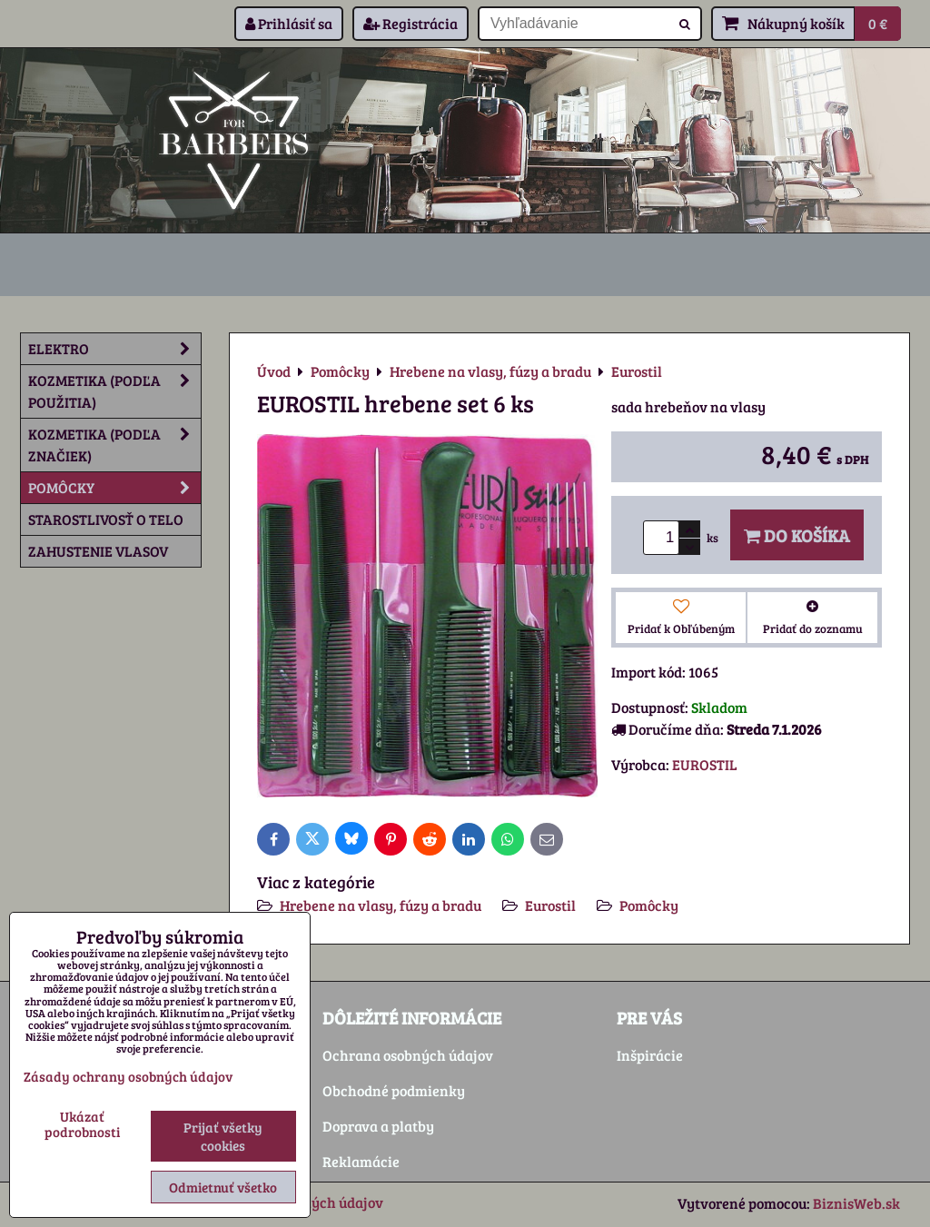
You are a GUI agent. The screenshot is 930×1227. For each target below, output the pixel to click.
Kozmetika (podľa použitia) (114, 391)
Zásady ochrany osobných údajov (128, 1076)
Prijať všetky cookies (222, 1136)
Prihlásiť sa (288, 23)
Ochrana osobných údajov (407, 1054)
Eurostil (550, 905)
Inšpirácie (650, 1054)
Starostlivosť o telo (105, 519)
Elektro (114, 348)
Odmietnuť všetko (223, 1187)
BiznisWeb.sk (856, 1202)
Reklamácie (361, 1161)
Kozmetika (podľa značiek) (114, 445)
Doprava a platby (378, 1125)
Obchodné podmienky (393, 1090)
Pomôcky (648, 905)
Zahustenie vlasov (98, 550)
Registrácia (410, 23)
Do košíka (797, 535)
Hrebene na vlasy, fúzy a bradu (380, 905)
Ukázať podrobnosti (82, 1124)
